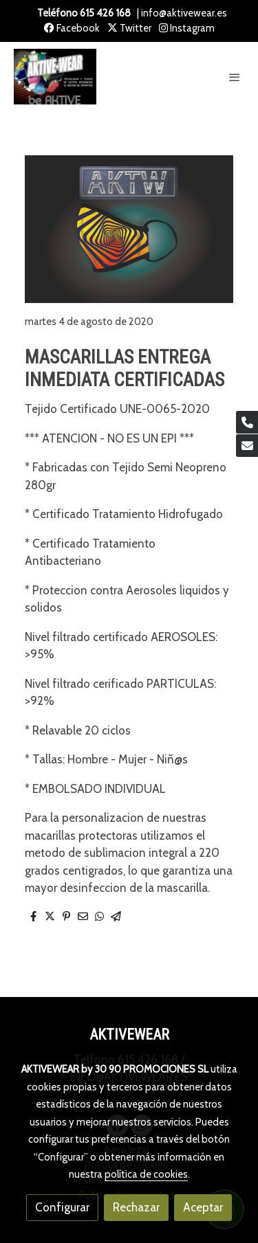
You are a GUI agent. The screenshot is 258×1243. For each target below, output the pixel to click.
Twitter (129, 28)
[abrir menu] (234, 77)
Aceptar (203, 1207)
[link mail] (247, 445)
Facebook (72, 28)
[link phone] (247, 422)
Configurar (62, 1207)
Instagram (187, 28)
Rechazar (136, 1207)
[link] (55, 77)
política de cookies (146, 1174)
